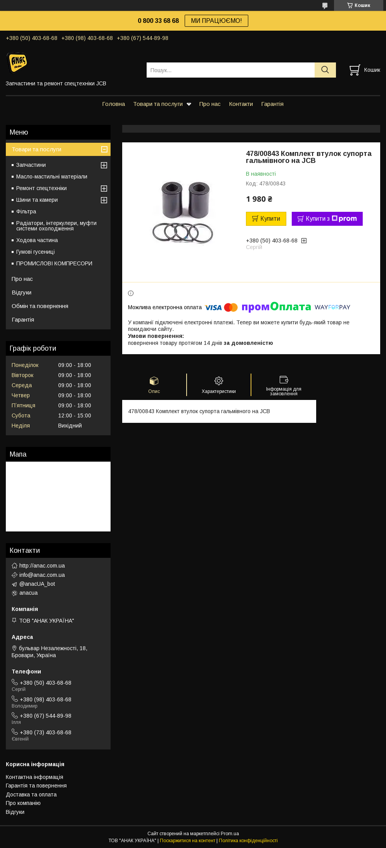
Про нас (210, 103)
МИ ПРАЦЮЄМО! (216, 20)
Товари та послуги (158, 103)
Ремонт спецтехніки (41, 188)
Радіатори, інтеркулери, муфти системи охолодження (56, 226)
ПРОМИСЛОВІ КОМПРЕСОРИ (54, 263)
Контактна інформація (34, 777)
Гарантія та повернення (36, 785)
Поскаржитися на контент (187, 840)
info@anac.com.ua (42, 575)
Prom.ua (230, 833)
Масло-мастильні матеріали (51, 176)
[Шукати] (325, 70)
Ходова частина (37, 240)
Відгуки (21, 292)
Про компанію (23, 803)
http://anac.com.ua (42, 565)
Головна (113, 103)
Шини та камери (37, 200)
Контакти (241, 103)
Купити (270, 218)
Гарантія (272, 103)
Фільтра (26, 211)
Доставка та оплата (31, 794)
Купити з (331, 218)
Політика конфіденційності (248, 840)
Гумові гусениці (35, 252)
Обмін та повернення (40, 306)
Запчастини (31, 165)
